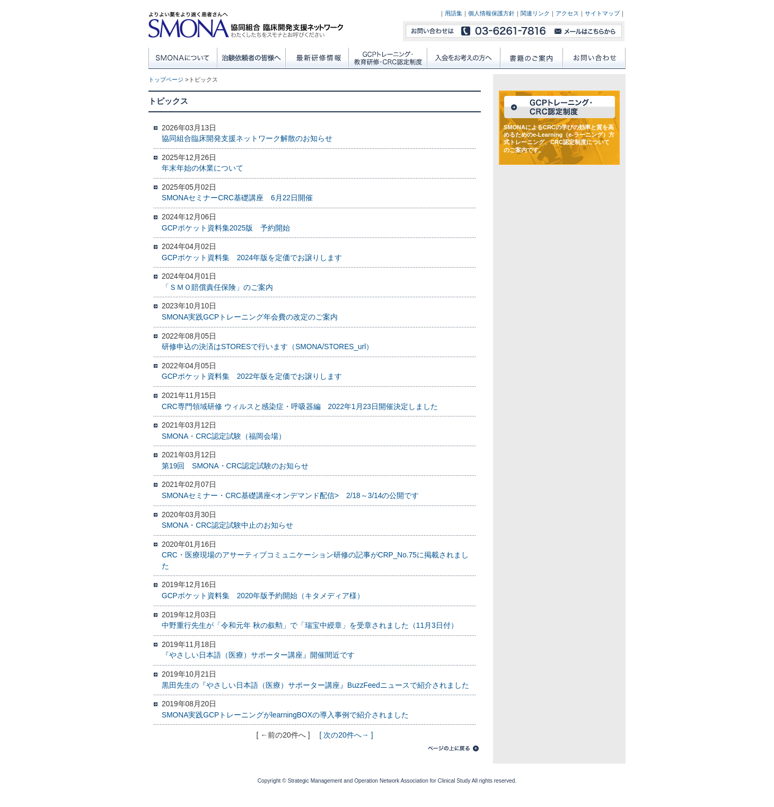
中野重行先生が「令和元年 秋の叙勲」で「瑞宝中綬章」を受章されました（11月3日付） (310, 625)
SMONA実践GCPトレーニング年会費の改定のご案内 (250, 317)
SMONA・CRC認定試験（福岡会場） (224, 436)
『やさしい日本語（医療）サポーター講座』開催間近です (258, 655)
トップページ (165, 79)
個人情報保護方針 (491, 13)
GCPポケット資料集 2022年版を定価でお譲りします (252, 376)
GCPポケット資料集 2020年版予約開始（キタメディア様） (263, 596)
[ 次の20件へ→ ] (346, 735)
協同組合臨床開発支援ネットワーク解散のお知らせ (247, 139)
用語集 (453, 13)
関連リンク (535, 13)
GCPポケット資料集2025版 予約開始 (226, 228)
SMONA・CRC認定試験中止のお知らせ (227, 525)
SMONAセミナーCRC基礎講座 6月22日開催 (237, 198)
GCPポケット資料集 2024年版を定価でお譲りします (252, 258)
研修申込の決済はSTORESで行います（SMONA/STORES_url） (267, 347)
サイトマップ (602, 13)
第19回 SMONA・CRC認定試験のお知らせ (235, 466)
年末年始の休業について (202, 168)
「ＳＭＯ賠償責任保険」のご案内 (217, 287)
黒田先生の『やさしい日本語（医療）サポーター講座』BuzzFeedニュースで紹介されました (315, 685)
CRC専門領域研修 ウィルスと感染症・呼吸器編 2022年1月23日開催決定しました (300, 407)
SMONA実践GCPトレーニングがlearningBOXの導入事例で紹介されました (285, 715)
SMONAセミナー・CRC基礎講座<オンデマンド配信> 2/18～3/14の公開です (290, 496)
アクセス (567, 13)
